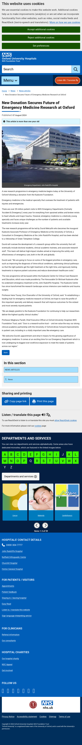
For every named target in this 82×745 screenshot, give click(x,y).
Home (4, 91)
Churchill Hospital (9, 563)
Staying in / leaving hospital (14, 598)
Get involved (7, 670)
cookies (38, 426)
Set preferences (41, 45)
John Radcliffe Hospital (12, 551)
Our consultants (9, 640)
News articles (24, 91)
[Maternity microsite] (41, 502)
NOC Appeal (7, 664)
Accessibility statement (27, 716)
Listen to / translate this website (16, 610)
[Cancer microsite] (14, 502)
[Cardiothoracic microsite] (67, 502)
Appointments (8, 586)
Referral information (10, 634)
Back (6, 353)
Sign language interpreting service (16, 616)
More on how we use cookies (65, 22)
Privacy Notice (8, 716)
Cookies (43, 716)
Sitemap (52, 716)
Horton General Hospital (12, 569)
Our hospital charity (10, 658)
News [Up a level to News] (10, 379)
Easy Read (6, 604)
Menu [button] (8, 80)
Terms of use (64, 716)
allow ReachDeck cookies (66, 420)
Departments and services (18, 476)
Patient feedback (9, 592)
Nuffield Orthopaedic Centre (14, 557)
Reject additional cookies (41, 37)
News (13, 91)
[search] (75, 69)
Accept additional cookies (41, 29)
